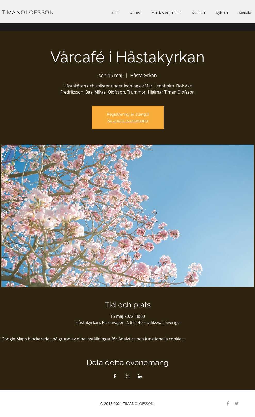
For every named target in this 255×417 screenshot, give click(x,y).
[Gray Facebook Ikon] (228, 403)
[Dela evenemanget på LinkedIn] (140, 376)
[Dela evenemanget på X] (127, 376)
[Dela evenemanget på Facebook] (114, 376)
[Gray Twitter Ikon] (237, 403)
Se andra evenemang (127, 120)
